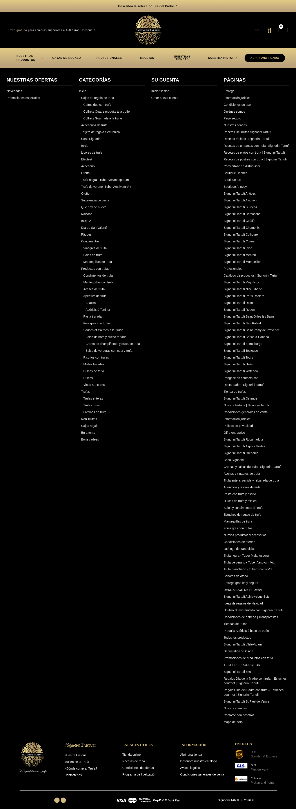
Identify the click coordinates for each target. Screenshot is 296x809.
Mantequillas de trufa (97, 258)
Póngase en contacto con (241, 375)
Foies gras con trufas (238, 525)
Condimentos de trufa (98, 272)
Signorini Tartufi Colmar (240, 238)
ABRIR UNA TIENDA (265, 54)
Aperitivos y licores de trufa (242, 484)
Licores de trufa (91, 149)
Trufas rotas (91, 402)
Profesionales (233, 265)
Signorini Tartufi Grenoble (241, 450)
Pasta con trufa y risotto (240, 491)
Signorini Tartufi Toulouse (241, 347)
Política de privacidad (238, 422)
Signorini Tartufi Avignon (240, 197)
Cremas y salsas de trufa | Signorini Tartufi (252, 463)
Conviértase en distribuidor (242, 163)
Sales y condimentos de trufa (243, 504)
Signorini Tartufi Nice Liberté (243, 286)
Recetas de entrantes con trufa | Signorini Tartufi (256, 142)
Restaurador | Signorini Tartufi (244, 381)
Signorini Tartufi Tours (238, 354)
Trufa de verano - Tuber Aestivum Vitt (249, 559)
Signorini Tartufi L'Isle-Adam (243, 641)
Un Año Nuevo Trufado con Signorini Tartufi (253, 607)
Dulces (88, 375)
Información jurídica (237, 95)
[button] (66, 55)
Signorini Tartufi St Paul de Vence (246, 698)
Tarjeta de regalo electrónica (100, 129)
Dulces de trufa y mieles (240, 498)
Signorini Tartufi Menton (240, 252)
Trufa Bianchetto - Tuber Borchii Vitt (248, 566)
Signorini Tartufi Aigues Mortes (244, 443)
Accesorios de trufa (94, 122)
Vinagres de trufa (95, 245)
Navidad (86, 211)
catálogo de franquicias (239, 545)
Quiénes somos (234, 108)
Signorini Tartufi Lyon (238, 245)
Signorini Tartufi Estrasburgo (243, 340)
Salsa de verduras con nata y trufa (108, 347)
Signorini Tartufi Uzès (238, 361)
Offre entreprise (234, 429)
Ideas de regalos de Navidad (243, 600)
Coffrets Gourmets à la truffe (102, 115)
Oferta (85, 170)
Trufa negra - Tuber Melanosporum (105, 177)
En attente (88, 429)
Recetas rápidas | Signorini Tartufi (247, 136)
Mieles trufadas (93, 361)
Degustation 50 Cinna (238, 648)
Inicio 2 (86, 217)
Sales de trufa (92, 252)
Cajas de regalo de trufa (97, 95)
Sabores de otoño (236, 573)
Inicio (82, 88)
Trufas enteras (93, 395)
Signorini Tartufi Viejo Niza (242, 279)
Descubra (88, 27)
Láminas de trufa (94, 409)
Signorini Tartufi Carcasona (242, 211)
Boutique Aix (232, 177)
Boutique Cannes (235, 170)
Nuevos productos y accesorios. (245, 532)
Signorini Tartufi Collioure (241, 231)
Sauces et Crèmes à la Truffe (103, 327)
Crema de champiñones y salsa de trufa (112, 340)
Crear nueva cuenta (164, 95)
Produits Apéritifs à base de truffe (246, 627)
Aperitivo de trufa (95, 293)
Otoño (85, 190)
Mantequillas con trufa (98, 279)
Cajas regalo (89, 422)
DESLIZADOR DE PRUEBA (243, 586)
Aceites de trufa (94, 286)
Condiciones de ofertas (239, 539)
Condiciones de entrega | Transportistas (251, 614)
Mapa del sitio (233, 719)
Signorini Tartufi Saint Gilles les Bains (249, 313)
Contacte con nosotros (239, 712)
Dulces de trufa (93, 368)
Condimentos (90, 238)
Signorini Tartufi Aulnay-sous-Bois (246, 593)
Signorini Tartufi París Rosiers (244, 293)
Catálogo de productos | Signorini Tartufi (251, 272)
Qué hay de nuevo (93, 204)
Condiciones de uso (237, 101)
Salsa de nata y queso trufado (105, 334)
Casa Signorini (91, 136)
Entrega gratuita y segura (241, 580)
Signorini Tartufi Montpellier (242, 258)
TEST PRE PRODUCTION (242, 662)
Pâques (86, 231)
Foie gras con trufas (97, 320)
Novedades (14, 88)
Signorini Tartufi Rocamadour (243, 436)
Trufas (85, 388)
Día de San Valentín (94, 224)
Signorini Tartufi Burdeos (240, 204)
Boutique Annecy (235, 183)
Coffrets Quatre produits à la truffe (106, 108)
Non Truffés (89, 416)
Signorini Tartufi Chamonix (242, 224)
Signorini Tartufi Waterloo (241, 368)
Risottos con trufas (96, 354)
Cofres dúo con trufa (97, 101)
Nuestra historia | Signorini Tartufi (246, 402)
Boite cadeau (90, 436)
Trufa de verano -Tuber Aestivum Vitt (106, 183)
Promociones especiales (23, 95)
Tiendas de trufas (235, 621)
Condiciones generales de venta (246, 409)
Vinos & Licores (94, 381)
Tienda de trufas (235, 388)
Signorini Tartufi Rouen (239, 306)
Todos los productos (237, 634)
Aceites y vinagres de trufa (242, 470)
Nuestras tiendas (235, 122)
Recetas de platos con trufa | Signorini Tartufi (254, 149)
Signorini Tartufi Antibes (240, 190)
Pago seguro (232, 115)
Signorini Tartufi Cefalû (239, 217)
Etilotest (86, 156)
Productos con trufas (95, 265)
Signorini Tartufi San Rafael (242, 320)
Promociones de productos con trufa (248, 655)
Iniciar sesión (160, 88)
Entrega (229, 88)
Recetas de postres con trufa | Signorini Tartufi (255, 156)
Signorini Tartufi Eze (237, 668)
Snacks (90, 299)
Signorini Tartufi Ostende (240, 395)
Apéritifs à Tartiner (97, 306)
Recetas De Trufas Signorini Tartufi (247, 129)
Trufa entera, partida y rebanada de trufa (251, 477)
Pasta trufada (92, 313)
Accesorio (87, 163)
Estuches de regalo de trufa (242, 511)
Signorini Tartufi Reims (239, 299)
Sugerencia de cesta (95, 197)
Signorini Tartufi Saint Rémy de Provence (252, 327)
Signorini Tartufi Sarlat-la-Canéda (246, 334)
